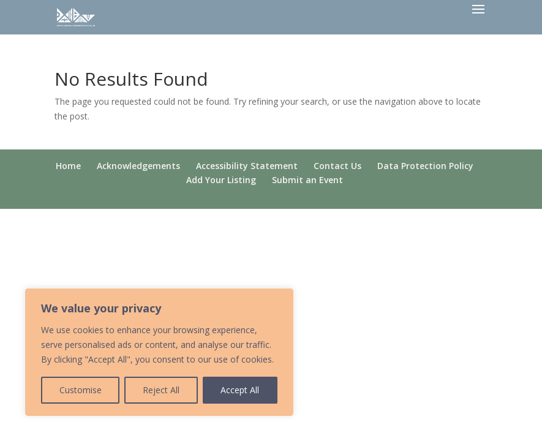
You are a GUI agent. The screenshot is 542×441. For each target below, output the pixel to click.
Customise (80, 390)
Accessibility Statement (247, 166)
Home (68, 166)
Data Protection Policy (425, 166)
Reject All (161, 390)
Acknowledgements (138, 166)
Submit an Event (307, 180)
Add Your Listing (221, 180)
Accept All (239, 390)
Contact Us (337, 166)
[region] (159, 352)
